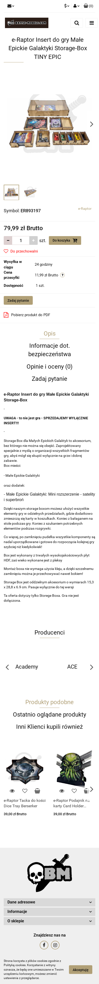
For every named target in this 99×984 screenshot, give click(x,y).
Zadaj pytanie (18, 300)
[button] (88, 6)
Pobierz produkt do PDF (27, 315)
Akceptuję (81, 970)
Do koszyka (65, 240)
